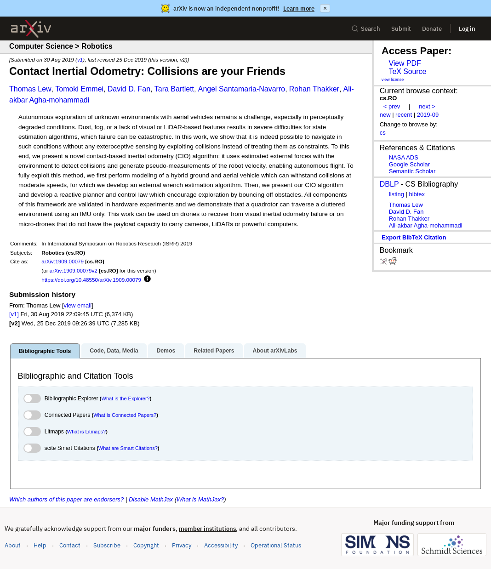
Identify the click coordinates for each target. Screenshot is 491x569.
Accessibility (221, 545)
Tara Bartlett (174, 89)
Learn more (298, 8)
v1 (80, 60)
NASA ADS (403, 157)
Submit (401, 29)
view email (77, 305)
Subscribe (106, 545)
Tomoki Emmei (79, 89)
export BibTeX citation (414, 237)
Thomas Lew (30, 89)
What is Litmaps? (86, 431)
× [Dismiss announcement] (325, 8)
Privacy (181, 545)
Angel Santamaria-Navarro (241, 89)
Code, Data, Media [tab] (114, 350)
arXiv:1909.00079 (62, 261)
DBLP (389, 184)
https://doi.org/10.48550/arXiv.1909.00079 (91, 280)
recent (403, 114)
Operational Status (276, 545)
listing (396, 194)
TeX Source (407, 71)
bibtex (417, 194)
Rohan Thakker (314, 89)
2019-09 (428, 114)
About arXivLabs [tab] (274, 350)
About (13, 545)
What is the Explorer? (126, 398)
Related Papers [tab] (214, 350)
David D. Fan (129, 89)
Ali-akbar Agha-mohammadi (425, 225)
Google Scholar (409, 164)
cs (383, 132)
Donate (432, 29)
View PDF (404, 63)
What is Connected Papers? (124, 415)
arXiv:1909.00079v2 (73, 270)
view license (393, 79)
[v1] (14, 314)
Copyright (146, 545)
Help (40, 545)
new (385, 114)
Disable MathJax (151, 499)
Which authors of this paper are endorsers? (66, 499)
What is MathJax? (200, 499)
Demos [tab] (165, 350)
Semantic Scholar (412, 171)
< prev (391, 106)
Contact (69, 545)
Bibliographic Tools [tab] (45, 351)
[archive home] (31, 29)
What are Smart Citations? (128, 448)
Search (365, 29)
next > (427, 106)
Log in (467, 29)
